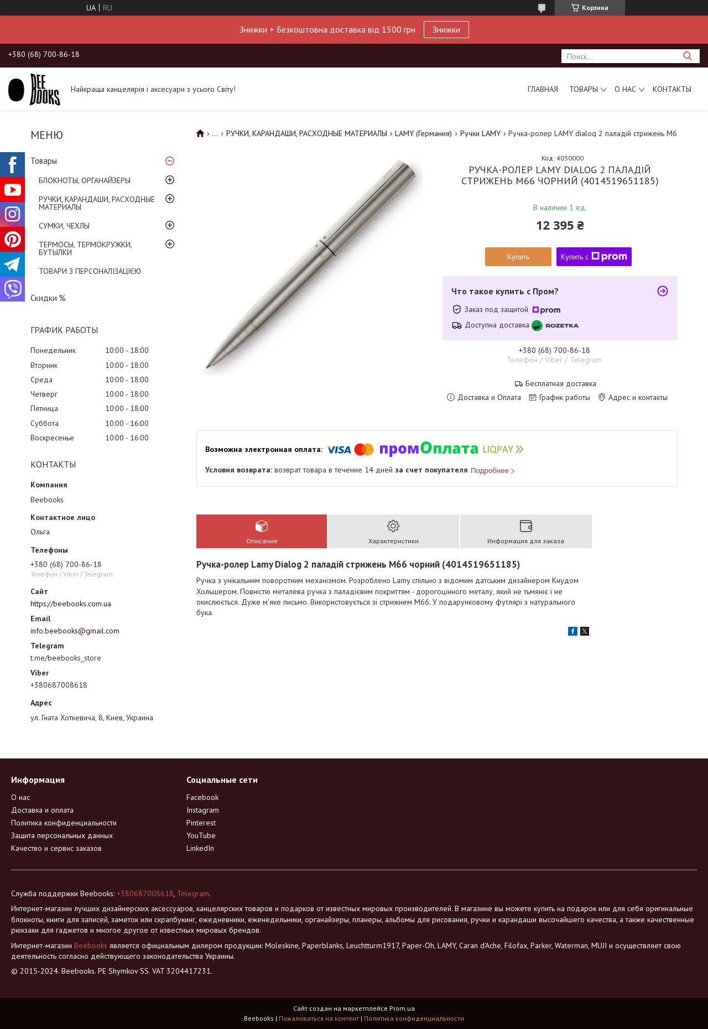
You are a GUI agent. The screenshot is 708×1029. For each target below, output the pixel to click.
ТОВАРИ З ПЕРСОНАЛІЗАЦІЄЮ (90, 271)
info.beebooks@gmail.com (74, 631)
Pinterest (201, 823)
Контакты (672, 89)
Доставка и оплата (42, 810)
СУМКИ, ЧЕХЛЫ (64, 226)
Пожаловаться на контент (319, 1018)
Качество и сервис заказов (56, 848)
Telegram (193, 893)
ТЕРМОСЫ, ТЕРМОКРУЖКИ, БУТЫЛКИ (85, 248)
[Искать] (687, 56)
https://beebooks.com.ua (70, 604)
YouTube (201, 835)
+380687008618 (145, 893)
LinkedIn (200, 848)
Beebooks (90, 945)
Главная (543, 89)
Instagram (202, 810)
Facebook (202, 797)
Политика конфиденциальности (64, 823)
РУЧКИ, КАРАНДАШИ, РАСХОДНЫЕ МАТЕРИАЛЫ (97, 203)
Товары (583, 89)
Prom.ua (402, 1008)
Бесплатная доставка (560, 383)
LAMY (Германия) (423, 133)
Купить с (594, 257)
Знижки (446, 29)
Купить (518, 257)
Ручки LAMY (480, 133)
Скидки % (48, 298)
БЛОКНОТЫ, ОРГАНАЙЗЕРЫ (85, 180)
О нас (625, 89)
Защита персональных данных (62, 835)
